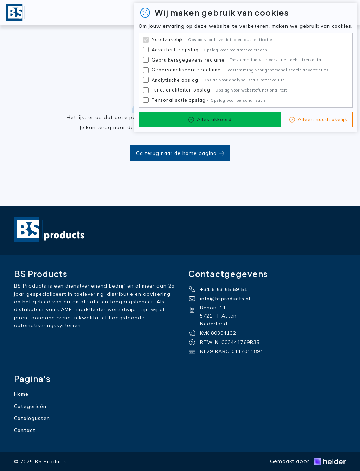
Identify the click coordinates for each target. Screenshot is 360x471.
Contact (25, 430)
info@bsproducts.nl (225, 298)
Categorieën (30, 406)
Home (21, 394)
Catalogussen (32, 418)
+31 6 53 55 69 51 (223, 289)
